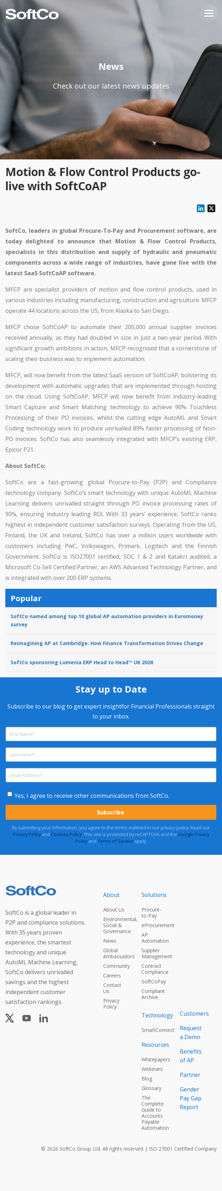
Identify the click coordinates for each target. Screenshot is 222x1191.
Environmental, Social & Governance (116, 925)
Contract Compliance (154, 969)
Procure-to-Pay (151, 913)
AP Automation (154, 938)
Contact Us (112, 988)
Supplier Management (154, 953)
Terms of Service (115, 841)
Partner (190, 1075)
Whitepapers (154, 1059)
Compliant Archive (153, 994)
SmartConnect (154, 1030)
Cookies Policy (66, 834)
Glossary (151, 1088)
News (109, 941)
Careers (112, 975)
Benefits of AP (191, 1056)
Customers (192, 1013)
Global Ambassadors (116, 953)
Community (116, 966)
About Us (113, 910)
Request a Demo (190, 1032)
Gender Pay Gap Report (190, 1098)
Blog (146, 1079)
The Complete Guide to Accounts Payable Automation (154, 1113)
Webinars (152, 1069)
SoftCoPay (153, 981)
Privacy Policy (27, 834)
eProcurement (154, 925)
